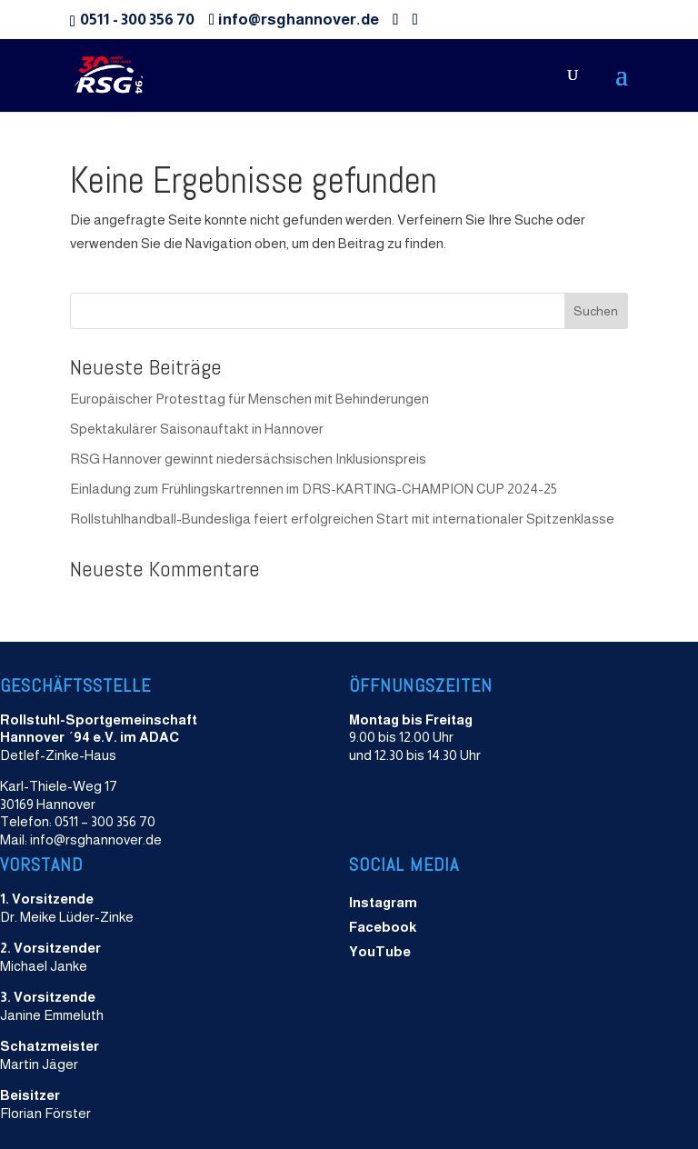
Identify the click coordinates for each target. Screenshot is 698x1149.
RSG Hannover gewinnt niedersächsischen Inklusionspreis (248, 458)
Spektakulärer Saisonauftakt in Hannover (197, 428)
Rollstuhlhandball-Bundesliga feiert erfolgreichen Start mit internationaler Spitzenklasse (342, 518)
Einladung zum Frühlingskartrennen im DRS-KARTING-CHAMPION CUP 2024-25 (313, 488)
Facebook (382, 926)
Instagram (383, 902)
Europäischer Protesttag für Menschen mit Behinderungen (251, 398)
